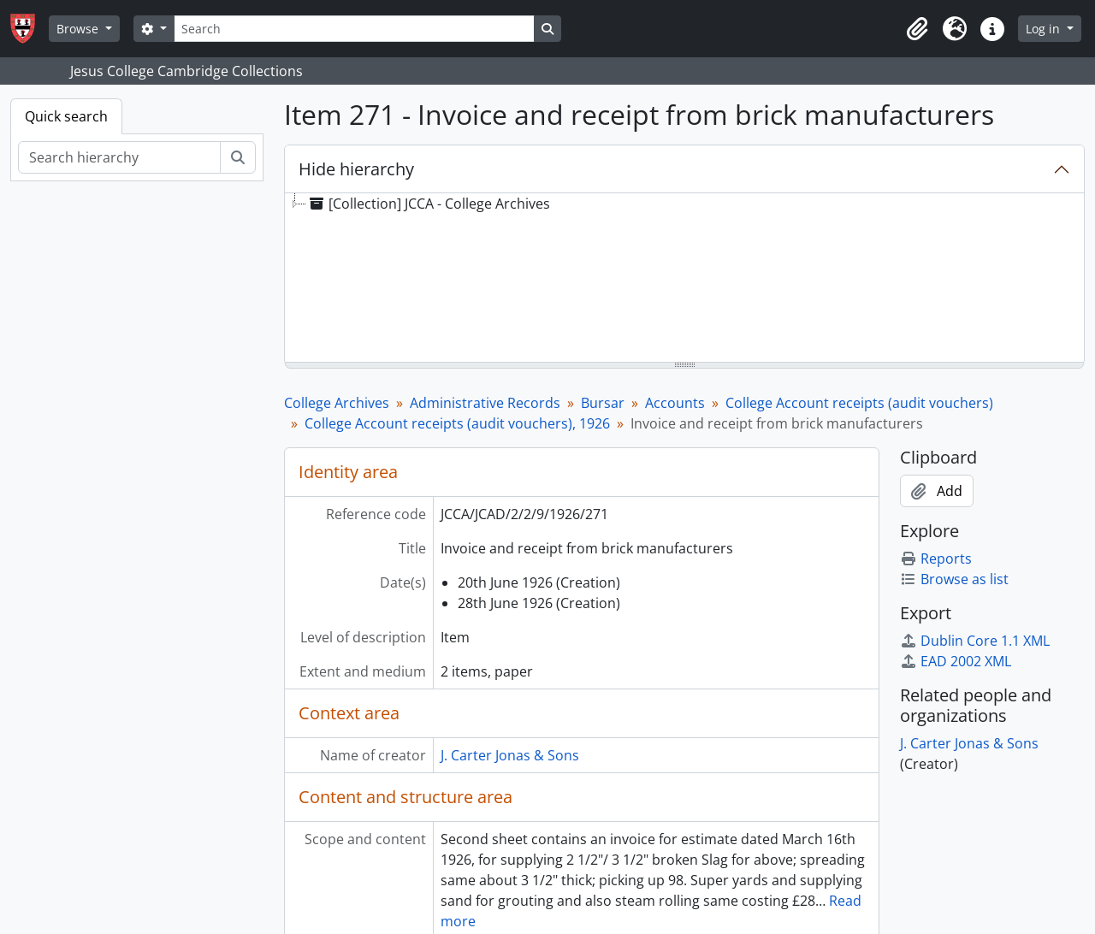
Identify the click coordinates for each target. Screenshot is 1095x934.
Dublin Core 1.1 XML (975, 640)
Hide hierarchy (356, 168)
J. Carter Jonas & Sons (510, 755)
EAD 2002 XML (955, 661)
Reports (936, 558)
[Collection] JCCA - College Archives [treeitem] (428, 203)
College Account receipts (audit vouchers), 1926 (457, 423)
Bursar (602, 402)
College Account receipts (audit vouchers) (859, 402)
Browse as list (954, 579)
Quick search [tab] (66, 116)
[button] (917, 29)
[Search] (354, 28)
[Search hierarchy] (119, 157)
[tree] (684, 278)
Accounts (675, 402)
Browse (79, 29)
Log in (1044, 29)
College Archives (336, 402)
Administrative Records (485, 402)
